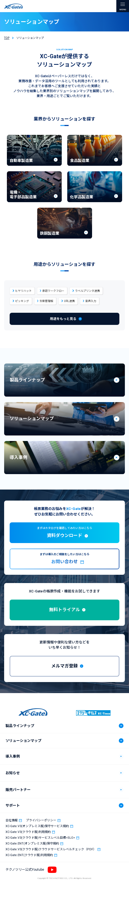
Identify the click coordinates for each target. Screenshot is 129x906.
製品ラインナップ (20, 726)
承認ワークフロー (53, 290)
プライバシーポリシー (41, 820)
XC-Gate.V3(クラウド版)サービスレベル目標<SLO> (40, 838)
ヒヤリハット (23, 290)
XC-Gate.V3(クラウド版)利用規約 (28, 832)
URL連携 (69, 301)
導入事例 (13, 756)
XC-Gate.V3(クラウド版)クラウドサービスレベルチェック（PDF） (51, 849)
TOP (6, 37)
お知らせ (13, 773)
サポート (13, 805)
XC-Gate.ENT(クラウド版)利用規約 (29, 855)
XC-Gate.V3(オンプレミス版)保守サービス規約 (37, 826)
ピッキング (22, 301)
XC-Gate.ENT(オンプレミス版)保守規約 (32, 843)
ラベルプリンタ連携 (87, 290)
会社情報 (12, 820)
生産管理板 (46, 301)
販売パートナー (18, 790)
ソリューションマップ (23, 741)
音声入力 (90, 301)
